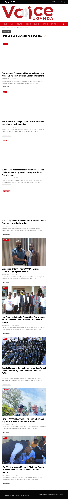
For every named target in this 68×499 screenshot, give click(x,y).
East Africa (6, 191)
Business (37, 24)
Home (5, 24)
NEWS (11, 24)
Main (4, 92)
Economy (28, 24)
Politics (20, 24)
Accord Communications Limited (55, 494)
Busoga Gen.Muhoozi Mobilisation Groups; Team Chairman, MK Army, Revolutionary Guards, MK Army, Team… (23, 172)
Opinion (45, 24)
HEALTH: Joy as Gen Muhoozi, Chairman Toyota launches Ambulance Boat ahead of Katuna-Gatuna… (23, 469)
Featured (5, 239)
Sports (53, 24)
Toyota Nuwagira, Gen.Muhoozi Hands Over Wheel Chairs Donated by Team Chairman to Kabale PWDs (24, 370)
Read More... (6, 86)
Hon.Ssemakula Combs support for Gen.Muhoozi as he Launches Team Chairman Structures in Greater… (23, 319)
